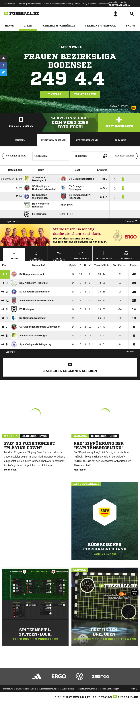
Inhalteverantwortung (87, 689)
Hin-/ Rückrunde (36, 255)
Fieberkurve (81, 254)
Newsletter (104, 4)
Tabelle (54, 94)
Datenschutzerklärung (26, 689)
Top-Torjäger (85, 94)
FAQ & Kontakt (90, 4)
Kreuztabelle (103, 254)
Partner (77, 4)
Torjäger (120, 140)
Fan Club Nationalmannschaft (57, 4)
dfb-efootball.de (35, 4)
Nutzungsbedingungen (48, 689)
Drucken (131, 221)
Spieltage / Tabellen (53, 140)
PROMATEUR (10, 4)
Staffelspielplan (87, 140)
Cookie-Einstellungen (109, 689)
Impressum (8, 689)
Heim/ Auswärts (59, 255)
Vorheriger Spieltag (13, 156)
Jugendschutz (68, 689)
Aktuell (20, 140)
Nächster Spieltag (127, 156)
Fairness (126, 254)
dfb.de (22, 4)
